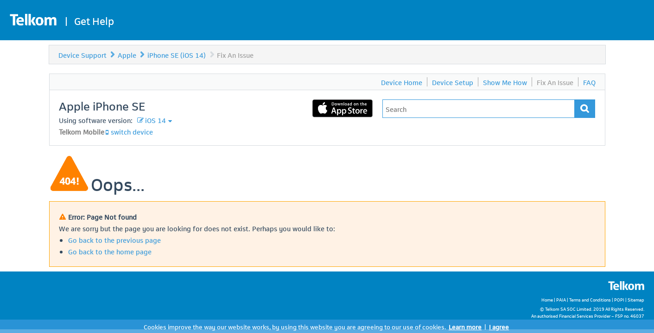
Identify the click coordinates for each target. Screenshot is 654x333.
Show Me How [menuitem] (505, 81)
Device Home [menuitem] (401, 81)
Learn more (465, 326)
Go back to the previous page (114, 239)
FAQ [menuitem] (589, 81)
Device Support (82, 54)
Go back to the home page (110, 251)
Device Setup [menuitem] (452, 81)
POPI (619, 299)
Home (547, 299)
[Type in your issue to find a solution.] (478, 108)
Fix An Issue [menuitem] (555, 81)
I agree (499, 326)
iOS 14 (155, 119)
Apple (127, 54)
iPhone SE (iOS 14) (176, 54)
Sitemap (636, 299)
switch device (132, 131)
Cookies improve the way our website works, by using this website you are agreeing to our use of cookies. (295, 326)
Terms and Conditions (590, 299)
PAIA (561, 299)
